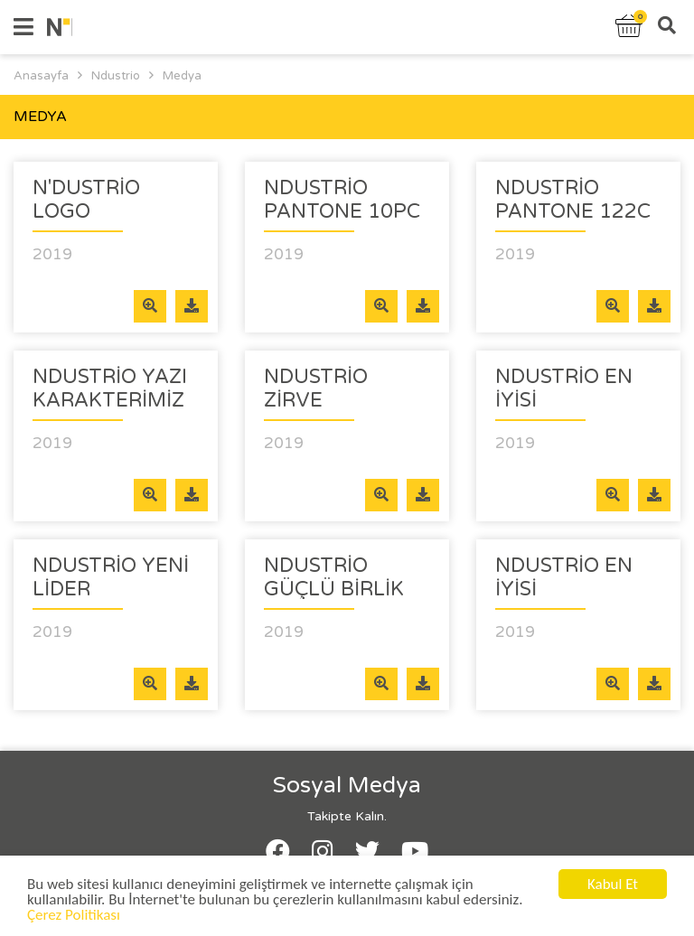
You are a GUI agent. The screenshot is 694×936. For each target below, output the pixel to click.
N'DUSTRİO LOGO (86, 199)
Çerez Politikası (73, 917)
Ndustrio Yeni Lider (111, 577)
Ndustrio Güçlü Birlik (334, 577)
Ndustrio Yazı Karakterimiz (110, 388)
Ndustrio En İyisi (564, 577)
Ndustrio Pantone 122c (573, 199)
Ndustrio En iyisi (564, 388)
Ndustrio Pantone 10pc (342, 199)
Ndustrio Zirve (316, 388)
